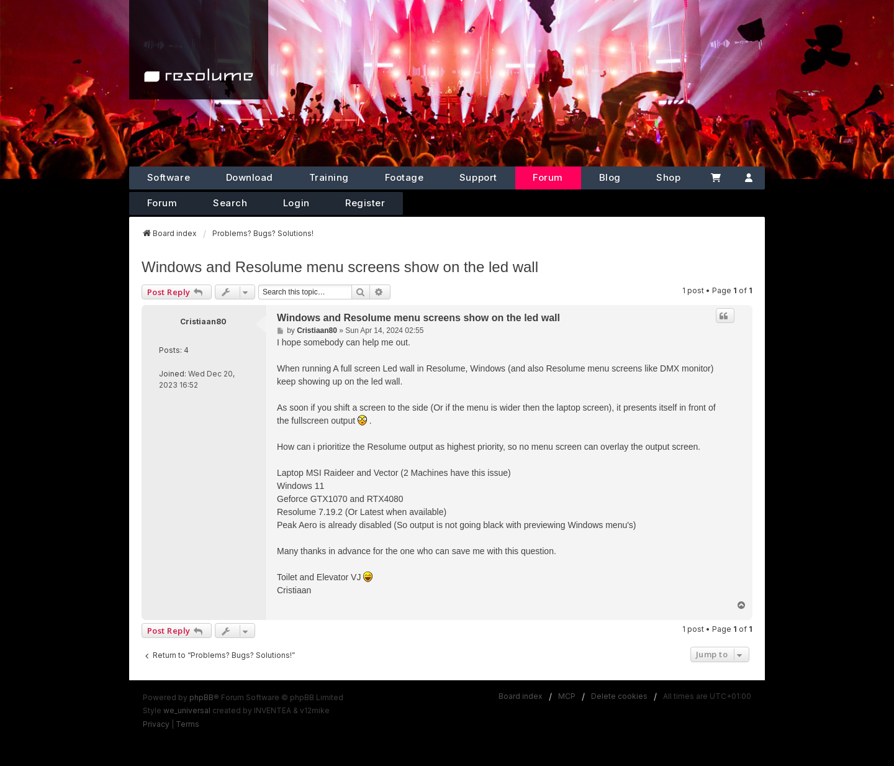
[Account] (749, 177)
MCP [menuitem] (567, 696)
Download (249, 177)
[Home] (198, 49)
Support (478, 177)
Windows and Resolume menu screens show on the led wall (340, 266)
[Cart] (715, 177)
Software (168, 177)
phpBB (201, 697)
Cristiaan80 (203, 321)
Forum (548, 177)
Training (329, 177)
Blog (610, 177)
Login (296, 203)
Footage (404, 177)
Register (365, 203)
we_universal (186, 710)
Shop (668, 177)
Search (230, 203)
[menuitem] (156, 724)
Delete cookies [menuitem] (619, 696)
